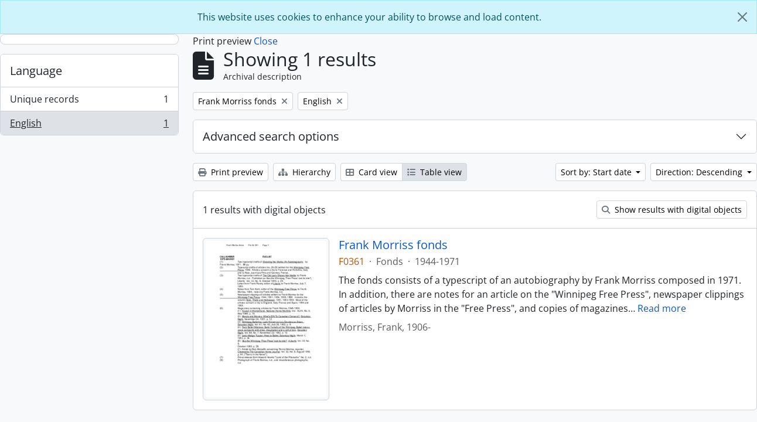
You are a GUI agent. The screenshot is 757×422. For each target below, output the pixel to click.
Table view (434, 172)
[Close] (742, 17)
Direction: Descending (700, 172)
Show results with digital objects (672, 209)
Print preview (230, 172)
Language (36, 71)
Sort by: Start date (597, 172)
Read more (661, 308)
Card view (371, 172)
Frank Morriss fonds (393, 245)
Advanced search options (271, 136)
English (89, 125)
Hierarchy (304, 172)
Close (266, 41)
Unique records (89, 101)
